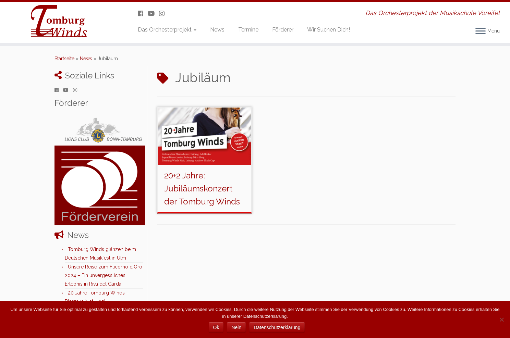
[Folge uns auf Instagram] (164, 13)
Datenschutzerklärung (277, 327)
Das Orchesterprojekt (167, 29)
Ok (216, 327)
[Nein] (501, 319)
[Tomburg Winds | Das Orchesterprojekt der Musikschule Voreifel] (59, 22)
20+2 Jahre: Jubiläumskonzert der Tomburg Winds (202, 188)
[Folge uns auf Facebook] (143, 13)
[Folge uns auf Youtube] (153, 13)
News (217, 29)
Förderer (282, 29)
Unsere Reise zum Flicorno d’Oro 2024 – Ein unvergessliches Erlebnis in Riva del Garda (103, 275)
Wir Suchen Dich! (328, 29)
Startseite (64, 58)
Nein (236, 327)
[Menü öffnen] (480, 31)
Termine (248, 29)
